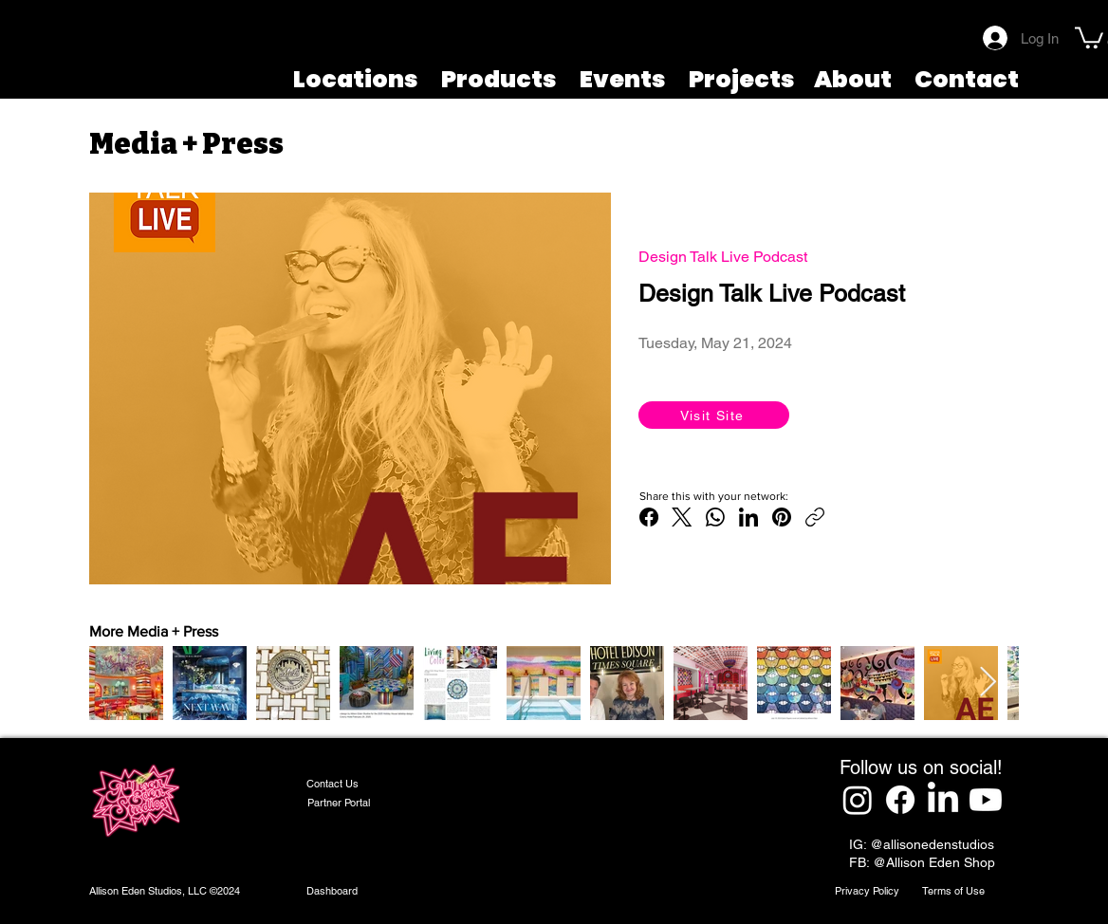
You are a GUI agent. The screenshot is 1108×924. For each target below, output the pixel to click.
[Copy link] (814, 517)
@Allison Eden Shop (934, 862)
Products (499, 79)
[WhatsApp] (715, 517)
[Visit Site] (713, 415)
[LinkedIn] (748, 517)
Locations (355, 79)
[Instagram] (858, 800)
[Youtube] (986, 800)
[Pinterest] (781, 517)
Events (623, 79)
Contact (966, 79)
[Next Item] (987, 683)
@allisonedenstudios (932, 844)
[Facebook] (648, 517)
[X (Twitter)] (682, 517)
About (853, 79)
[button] (1089, 36)
